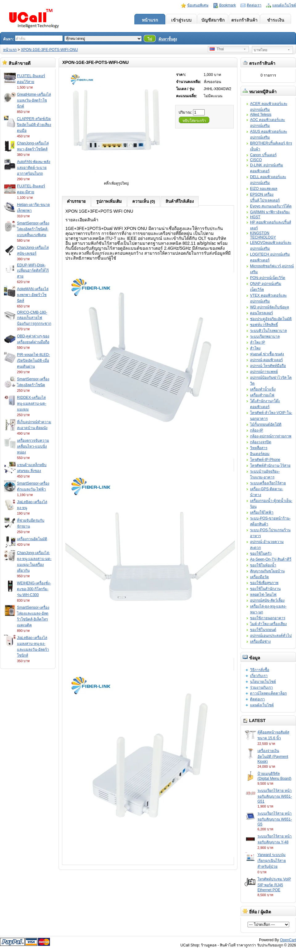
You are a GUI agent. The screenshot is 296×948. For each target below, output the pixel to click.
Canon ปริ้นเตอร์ (263, 155)
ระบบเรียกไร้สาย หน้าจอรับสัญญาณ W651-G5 (274, 818)
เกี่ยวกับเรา (259, 676)
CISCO (256, 160)
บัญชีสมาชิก (212, 20)
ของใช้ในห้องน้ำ (263, 565)
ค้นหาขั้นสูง (167, 39)
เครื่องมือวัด (259, 577)
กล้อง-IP (256, 430)
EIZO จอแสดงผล (263, 188)
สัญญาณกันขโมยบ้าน (267, 571)
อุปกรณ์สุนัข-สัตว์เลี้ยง (267, 600)
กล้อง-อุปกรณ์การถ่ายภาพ (270, 436)
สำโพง (255, 348)
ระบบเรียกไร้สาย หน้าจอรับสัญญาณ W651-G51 (274, 796)
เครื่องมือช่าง (260, 641)
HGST (255, 217)
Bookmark (227, 5)
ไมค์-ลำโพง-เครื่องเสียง (268, 624)
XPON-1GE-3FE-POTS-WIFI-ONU (49, 50)
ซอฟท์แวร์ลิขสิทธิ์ (264, 325)
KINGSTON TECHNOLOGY (263, 235)
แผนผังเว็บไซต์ (284, 5)
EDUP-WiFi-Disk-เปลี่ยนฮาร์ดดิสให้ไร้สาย (33, 270)
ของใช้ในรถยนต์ (263, 630)
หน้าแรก (150, 20)
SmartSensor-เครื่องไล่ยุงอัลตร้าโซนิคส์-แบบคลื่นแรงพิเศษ (33, 229)
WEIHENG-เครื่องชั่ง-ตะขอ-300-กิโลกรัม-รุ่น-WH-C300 (34, 589)
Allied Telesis (260, 114)
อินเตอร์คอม (259, 454)
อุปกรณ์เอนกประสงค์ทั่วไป (271, 635)
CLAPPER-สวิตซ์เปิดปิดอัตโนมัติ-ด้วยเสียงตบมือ (34, 125)
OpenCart (288, 940)
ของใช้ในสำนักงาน (265, 589)
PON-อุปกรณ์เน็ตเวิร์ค (267, 278)
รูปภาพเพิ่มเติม (109, 201)
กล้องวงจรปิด (260, 442)
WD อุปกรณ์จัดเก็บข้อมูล (269, 307)
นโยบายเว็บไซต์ (263, 681)
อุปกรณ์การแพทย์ (264, 372)
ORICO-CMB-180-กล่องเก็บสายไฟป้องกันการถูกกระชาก (34, 318)
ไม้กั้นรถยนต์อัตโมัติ (266, 424)
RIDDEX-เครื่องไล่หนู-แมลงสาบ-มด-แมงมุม (31, 403)
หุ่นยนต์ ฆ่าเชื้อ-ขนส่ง (267, 354)
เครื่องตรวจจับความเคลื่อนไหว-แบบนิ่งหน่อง (33, 446)
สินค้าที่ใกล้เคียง (180, 201)
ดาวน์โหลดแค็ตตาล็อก (268, 693)
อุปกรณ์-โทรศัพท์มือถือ (268, 366)
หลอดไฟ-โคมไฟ (263, 594)
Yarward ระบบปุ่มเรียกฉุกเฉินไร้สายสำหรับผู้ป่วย (271, 861)
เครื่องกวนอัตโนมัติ (32, 539)
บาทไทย (260, 50)
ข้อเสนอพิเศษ (197, 5)
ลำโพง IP (257, 342)
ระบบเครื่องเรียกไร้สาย (268, 483)
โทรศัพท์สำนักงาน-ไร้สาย (270, 465)
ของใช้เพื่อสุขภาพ (264, 583)
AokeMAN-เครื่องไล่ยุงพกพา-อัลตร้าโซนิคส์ (32, 295)
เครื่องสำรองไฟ (262, 395)
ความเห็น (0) (143, 201)
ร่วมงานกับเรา (261, 687)
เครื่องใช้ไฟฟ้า (261, 512)
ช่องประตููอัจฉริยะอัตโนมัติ (271, 319)
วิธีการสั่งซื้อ (259, 670)
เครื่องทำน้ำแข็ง (263, 389)
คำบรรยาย (76, 201)
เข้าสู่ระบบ (181, 20)
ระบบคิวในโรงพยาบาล (268, 330)
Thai (217, 49)
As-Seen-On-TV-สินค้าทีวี (270, 559)
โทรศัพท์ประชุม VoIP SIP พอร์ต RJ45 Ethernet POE (274, 884)
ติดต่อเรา (254, 5)
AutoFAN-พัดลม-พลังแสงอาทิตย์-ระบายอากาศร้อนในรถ (33, 168)
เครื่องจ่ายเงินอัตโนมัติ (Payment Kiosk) (272, 756)
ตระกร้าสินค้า (244, 20)
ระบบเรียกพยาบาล (265, 336)
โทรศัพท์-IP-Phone (265, 459)
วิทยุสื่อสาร (258, 448)
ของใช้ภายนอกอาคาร (267, 618)
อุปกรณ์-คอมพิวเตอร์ (266, 360)
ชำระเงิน (275, 20)
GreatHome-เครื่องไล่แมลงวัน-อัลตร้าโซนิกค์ (34, 100)
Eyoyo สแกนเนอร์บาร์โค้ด (271, 206)
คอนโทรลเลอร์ (261, 313)
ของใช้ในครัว (261, 553)
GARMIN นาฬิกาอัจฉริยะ (270, 212)
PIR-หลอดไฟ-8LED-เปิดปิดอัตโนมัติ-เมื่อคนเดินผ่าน (33, 361)
